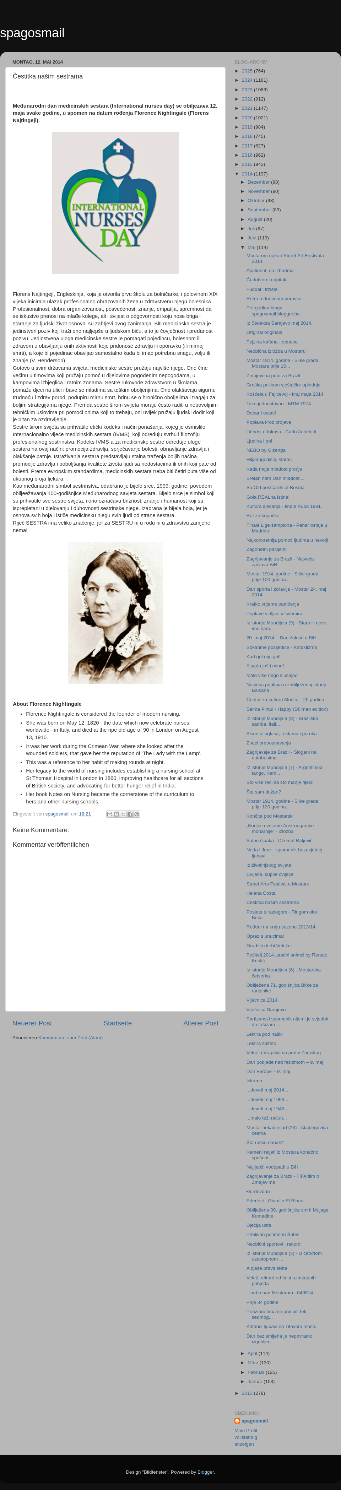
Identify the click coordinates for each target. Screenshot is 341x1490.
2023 (248, 89)
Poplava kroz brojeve (269, 422)
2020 (248, 117)
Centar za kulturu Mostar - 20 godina (285, 699)
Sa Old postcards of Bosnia (276, 487)
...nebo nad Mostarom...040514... (282, 1292)
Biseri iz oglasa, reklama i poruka (282, 733)
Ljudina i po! (259, 441)
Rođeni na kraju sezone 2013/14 (281, 927)
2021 (248, 108)
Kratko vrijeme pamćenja (273, 604)
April (253, 1353)
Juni (253, 237)
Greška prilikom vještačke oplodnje (284, 385)
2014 (248, 174)
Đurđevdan (258, 1191)
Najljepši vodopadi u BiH (272, 1167)
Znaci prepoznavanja (269, 743)
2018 (248, 136)
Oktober (257, 200)
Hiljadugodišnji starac (269, 459)
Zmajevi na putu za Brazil (274, 375)
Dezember (259, 182)
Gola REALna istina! (268, 497)
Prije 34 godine (262, 1302)
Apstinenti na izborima (270, 270)
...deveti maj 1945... (267, 1108)
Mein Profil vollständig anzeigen (245, 1437)
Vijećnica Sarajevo (266, 1009)
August (256, 219)
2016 (248, 155)
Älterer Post (200, 1023)
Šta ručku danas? (265, 1142)
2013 (248, 1393)
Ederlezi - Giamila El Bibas (275, 1200)
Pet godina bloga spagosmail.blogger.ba (273, 310)
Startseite (117, 1023)
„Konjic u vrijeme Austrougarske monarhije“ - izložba (280, 828)
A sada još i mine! (265, 665)
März (254, 1362)
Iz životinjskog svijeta (269, 865)
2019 (248, 127)
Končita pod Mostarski (270, 816)
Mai (252, 247)
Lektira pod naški (265, 1034)
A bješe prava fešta (267, 1268)
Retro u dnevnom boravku (274, 298)
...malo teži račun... (267, 1118)
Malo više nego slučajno (272, 675)
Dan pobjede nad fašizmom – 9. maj (285, 1062)
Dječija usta (259, 1225)
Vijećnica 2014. (263, 1000)
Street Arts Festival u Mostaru (278, 884)
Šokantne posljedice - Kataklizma (282, 647)
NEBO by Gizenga (266, 450)
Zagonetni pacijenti (267, 549)
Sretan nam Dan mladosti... (276, 478)
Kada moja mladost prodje (274, 469)
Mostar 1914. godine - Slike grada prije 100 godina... (283, 576)
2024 (248, 80)
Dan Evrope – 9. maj (268, 1071)
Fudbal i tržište (262, 289)
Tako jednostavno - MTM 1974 (279, 403)
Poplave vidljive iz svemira (275, 613)
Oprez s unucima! (265, 936)
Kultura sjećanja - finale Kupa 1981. (284, 506)
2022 (248, 99)
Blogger (205, 1472)
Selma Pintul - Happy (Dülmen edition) (287, 709)
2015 (248, 164)
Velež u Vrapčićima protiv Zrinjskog (284, 1052)
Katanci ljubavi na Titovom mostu (281, 1326)
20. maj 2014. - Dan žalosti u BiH (281, 637)
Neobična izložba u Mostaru (276, 351)
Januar (256, 1381)
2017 (248, 145)
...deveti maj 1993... (267, 1099)
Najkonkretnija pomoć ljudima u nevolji (287, 540)
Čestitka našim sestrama (273, 902)
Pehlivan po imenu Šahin (273, 1234)
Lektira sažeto (261, 1043)
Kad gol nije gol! (264, 656)
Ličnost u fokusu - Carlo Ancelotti (281, 431)
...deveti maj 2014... (267, 1090)
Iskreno (254, 1080)
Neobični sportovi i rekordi (274, 1244)
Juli (252, 228)
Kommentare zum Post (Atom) (70, 1037)
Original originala (264, 332)
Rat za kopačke (263, 515)
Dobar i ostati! (261, 413)
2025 (248, 71)
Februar (257, 1372)
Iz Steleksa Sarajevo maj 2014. (280, 323)
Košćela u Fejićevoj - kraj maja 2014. (286, 394)
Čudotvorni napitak (267, 279)
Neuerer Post (32, 1023)
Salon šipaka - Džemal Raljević (280, 840)
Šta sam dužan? (264, 792)
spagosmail (32, 33)
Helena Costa (261, 893)
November (259, 191)
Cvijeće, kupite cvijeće (270, 874)
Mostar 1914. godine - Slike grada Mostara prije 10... (283, 363)
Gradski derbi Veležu (269, 945)
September (260, 209)
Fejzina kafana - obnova (272, 342)
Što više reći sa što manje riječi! (280, 782)
